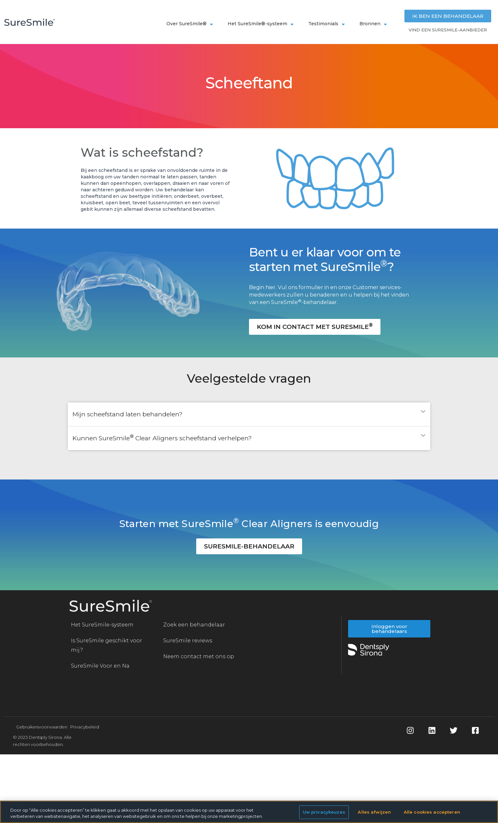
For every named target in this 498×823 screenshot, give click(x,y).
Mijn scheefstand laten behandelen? (128, 414)
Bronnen (374, 23)
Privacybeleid (84, 726)
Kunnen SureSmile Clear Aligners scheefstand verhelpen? (162, 438)
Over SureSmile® (190, 23)
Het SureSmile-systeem (102, 625)
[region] (249, 812)
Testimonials (327, 23)
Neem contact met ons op (198, 656)
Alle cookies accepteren (432, 812)
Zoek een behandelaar (194, 625)
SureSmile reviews (187, 640)
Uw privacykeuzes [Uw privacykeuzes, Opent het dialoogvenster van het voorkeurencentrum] (324, 812)
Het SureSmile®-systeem (261, 23)
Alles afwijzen (374, 812)
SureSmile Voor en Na (100, 666)
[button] (249, 414)
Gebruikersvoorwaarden (41, 726)
